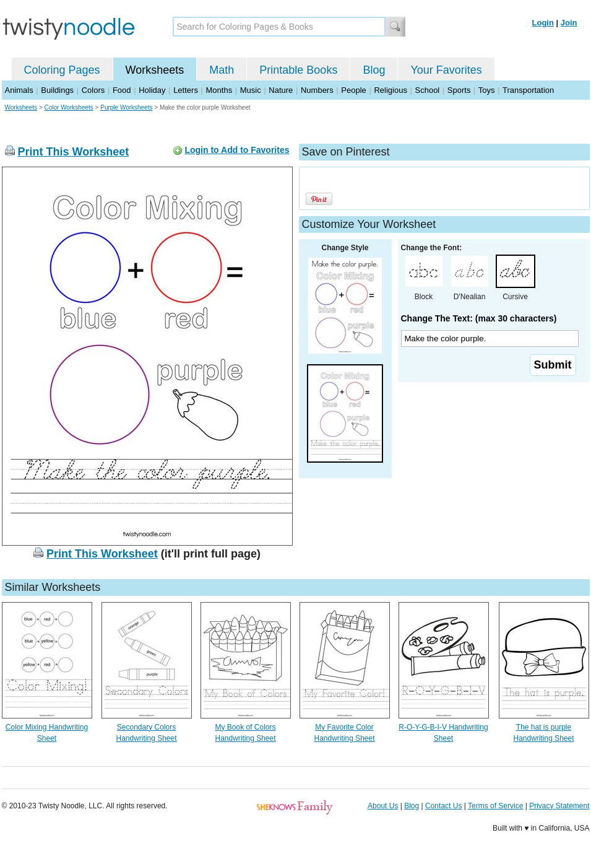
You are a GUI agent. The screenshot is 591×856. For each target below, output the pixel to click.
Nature (281, 90)
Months (219, 90)
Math (221, 70)
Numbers (317, 90)
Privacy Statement (559, 805)
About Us (383, 805)
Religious (390, 90)
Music (250, 90)
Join (569, 22)
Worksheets (155, 70)
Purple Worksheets (126, 107)
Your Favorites (445, 70)
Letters (185, 90)
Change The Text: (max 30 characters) (479, 318)
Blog (374, 70)
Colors (93, 90)
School (427, 90)
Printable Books (298, 70)
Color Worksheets (69, 107)
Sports (459, 90)
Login (543, 22)
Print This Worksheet (73, 152)
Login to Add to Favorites (236, 150)
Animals (19, 90)
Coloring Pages (62, 70)
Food (122, 90)
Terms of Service (495, 805)
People (353, 90)
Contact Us (443, 805)
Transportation (528, 90)
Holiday (152, 90)
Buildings (57, 90)
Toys (486, 90)
